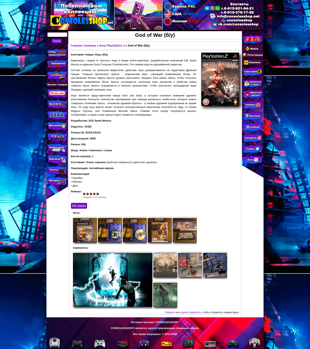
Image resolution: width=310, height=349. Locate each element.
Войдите (170, 312)
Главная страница (83, 45)
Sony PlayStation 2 (112, 45)
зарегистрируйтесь (190, 312)
